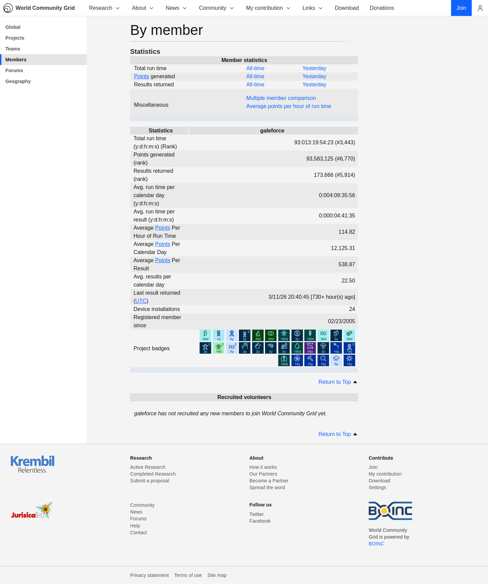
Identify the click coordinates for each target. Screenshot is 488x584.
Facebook (260, 521)
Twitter (256, 514)
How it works (263, 467)
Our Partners (263, 474)
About (143, 8)
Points (141, 76)
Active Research (147, 467)
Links (313, 8)
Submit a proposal (149, 480)
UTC (140, 301)
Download (379, 480)
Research (104, 8)
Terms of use (188, 575)
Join (373, 467)
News (176, 8)
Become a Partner (268, 480)
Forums (138, 518)
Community (217, 8)
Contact (138, 532)
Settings (377, 487)
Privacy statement (149, 575)
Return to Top (338, 382)
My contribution (268, 8)
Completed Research (153, 474)
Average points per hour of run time (288, 106)
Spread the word (267, 487)
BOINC (376, 543)
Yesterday (314, 68)
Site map (217, 575)
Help (135, 525)
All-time (255, 68)
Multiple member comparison (281, 98)
